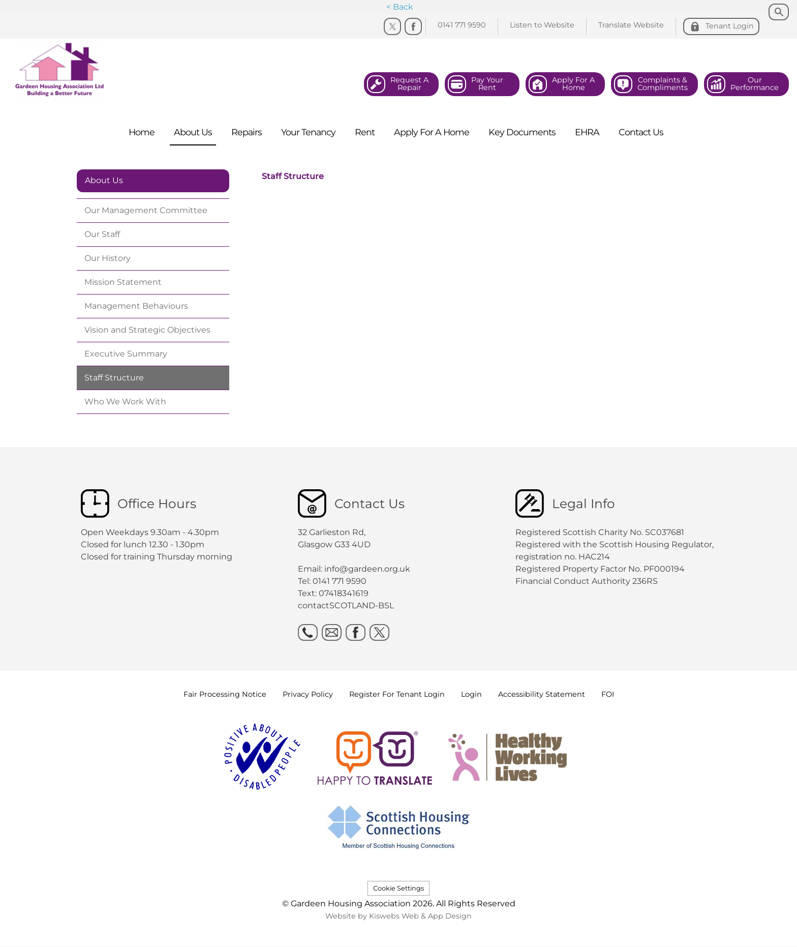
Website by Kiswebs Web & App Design (398, 916)
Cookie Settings (398, 888)
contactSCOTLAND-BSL (346, 605)
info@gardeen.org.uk (367, 569)
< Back (399, 7)
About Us (104, 180)
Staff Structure (293, 176)
